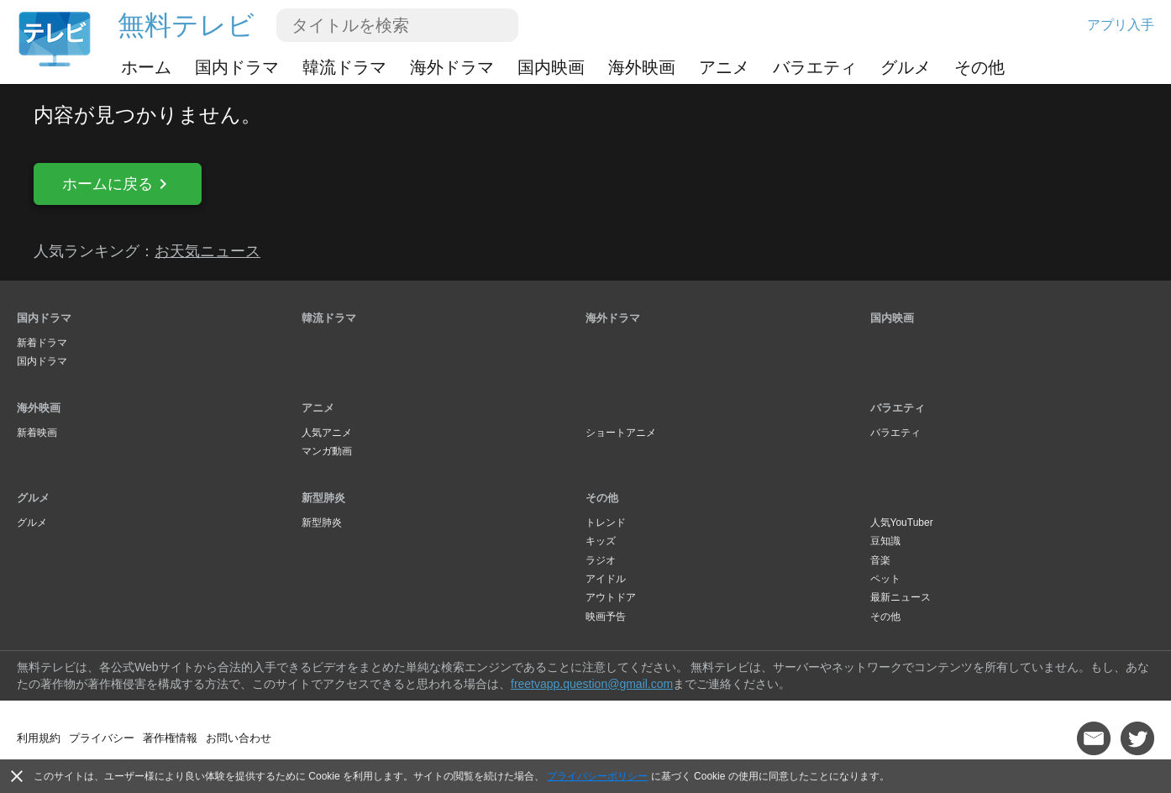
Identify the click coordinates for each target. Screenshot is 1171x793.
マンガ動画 (327, 451)
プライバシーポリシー (597, 776)
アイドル (606, 579)
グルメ (905, 67)
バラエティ (815, 67)
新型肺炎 (323, 497)
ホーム (146, 67)
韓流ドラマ (344, 67)
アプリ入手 (1120, 25)
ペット (885, 579)
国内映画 (551, 67)
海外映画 (641, 67)
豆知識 (885, 541)
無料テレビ (186, 25)
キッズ (601, 541)
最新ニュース (900, 597)
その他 (979, 67)
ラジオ (601, 560)
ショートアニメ (621, 433)
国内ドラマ (237, 67)
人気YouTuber (901, 522)
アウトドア (611, 597)
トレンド (606, 522)
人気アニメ (327, 433)
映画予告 (606, 616)
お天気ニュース (207, 251)
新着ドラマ (42, 343)
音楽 (880, 560)
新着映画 (37, 433)
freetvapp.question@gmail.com (592, 684)
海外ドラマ (452, 67)
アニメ (724, 67)
